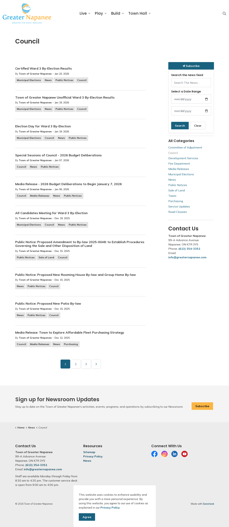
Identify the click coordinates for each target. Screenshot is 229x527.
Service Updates (179, 206)
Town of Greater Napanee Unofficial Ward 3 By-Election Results (65, 97)
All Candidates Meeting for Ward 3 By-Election (51, 213)
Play (99, 13)
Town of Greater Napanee (35, 73)
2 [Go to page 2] (76, 364)
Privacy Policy (93, 456)
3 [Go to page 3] (86, 364)
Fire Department (179, 163)
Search (180, 125)
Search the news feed (187, 75)
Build (115, 13)
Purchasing (71, 344)
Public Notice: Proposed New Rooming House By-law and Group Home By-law (75, 275)
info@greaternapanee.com (187, 257)
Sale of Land (46, 257)
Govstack (208, 503)
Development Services (183, 158)
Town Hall (137, 13)
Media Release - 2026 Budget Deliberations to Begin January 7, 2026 (68, 184)
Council (81, 80)
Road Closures (177, 212)
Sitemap (89, 452)
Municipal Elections (29, 80)
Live (83, 13)
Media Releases (39, 195)
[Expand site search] (224, 13)
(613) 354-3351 (189, 248)
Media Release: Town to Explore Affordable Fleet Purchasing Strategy (69, 333)
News (48, 80)
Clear (198, 125)
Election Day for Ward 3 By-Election (43, 126)
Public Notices (64, 80)
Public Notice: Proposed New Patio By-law (48, 304)
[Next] (96, 364)
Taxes (172, 195)
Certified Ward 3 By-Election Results (43, 68)
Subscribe (191, 65)
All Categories (181, 140)
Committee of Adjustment (185, 147)
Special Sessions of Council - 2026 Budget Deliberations (58, 155)
